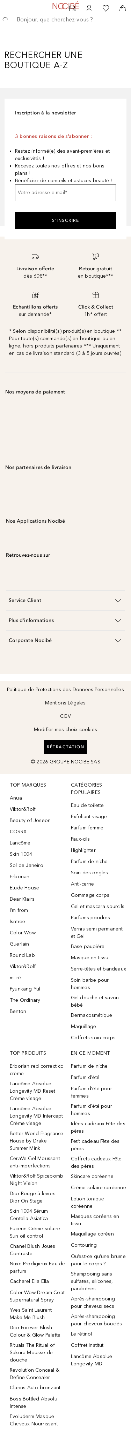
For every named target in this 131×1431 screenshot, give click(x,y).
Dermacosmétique (91, 1015)
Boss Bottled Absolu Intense (33, 1402)
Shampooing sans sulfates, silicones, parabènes (92, 1281)
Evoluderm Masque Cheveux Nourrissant (34, 1420)
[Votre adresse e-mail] (65, 192)
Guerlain (19, 944)
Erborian (20, 877)
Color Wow (23, 933)
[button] (65, 600)
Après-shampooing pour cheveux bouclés (96, 1320)
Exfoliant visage (89, 817)
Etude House (24, 888)
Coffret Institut (87, 1345)
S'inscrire (65, 220)
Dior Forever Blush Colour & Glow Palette (35, 1331)
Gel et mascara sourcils (98, 906)
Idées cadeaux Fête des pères (98, 1127)
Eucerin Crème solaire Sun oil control (35, 1232)
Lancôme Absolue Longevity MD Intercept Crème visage (36, 1116)
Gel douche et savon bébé (95, 1001)
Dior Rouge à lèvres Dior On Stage (33, 1197)
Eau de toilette (87, 805)
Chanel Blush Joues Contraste (33, 1250)
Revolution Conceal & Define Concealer (34, 1373)
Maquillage (83, 1026)
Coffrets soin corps (93, 1038)
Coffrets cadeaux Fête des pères (96, 1162)
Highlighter (83, 850)
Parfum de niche (89, 861)
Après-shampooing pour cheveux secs (93, 1302)
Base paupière (88, 946)
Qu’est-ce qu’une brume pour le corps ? (98, 1260)
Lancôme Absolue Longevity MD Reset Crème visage (33, 1091)
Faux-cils (80, 839)
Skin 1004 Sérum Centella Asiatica (29, 1214)
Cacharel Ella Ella (29, 1281)
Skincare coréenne (92, 1176)
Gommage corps (90, 895)
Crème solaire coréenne (98, 1188)
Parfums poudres (90, 918)
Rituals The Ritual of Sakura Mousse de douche (32, 1352)
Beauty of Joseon (30, 820)
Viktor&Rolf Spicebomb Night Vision (36, 1179)
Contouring (84, 1245)
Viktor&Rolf (23, 809)
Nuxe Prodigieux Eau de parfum (37, 1267)
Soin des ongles (89, 873)
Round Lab (22, 955)
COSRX (18, 832)
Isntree (17, 922)
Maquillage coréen (92, 1234)
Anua (16, 798)
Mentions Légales (65, 703)
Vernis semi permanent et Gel (97, 932)
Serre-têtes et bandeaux (98, 969)
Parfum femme (87, 828)
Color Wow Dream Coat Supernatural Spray (37, 1296)
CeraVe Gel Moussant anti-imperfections (35, 1162)
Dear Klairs (22, 899)
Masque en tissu (90, 958)
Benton (18, 1011)
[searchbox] (65, 19)
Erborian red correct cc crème (36, 1069)
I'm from (19, 910)
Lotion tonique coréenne (87, 1202)
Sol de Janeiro (26, 865)
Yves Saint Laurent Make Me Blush (31, 1313)
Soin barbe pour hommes (90, 984)
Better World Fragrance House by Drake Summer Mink (36, 1141)
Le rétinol (81, 1334)
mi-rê (15, 978)
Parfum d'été (85, 1077)
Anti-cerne (82, 884)
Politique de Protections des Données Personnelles (65, 690)
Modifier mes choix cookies (65, 730)
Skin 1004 (21, 854)
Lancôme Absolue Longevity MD (91, 1360)
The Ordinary (25, 1000)
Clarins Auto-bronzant (35, 1388)
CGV (65, 716)
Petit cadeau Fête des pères (95, 1145)
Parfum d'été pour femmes (91, 1092)
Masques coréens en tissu (95, 1220)
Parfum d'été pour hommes (91, 1110)
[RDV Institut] (72, 8)
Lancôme (20, 843)
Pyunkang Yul (25, 989)
